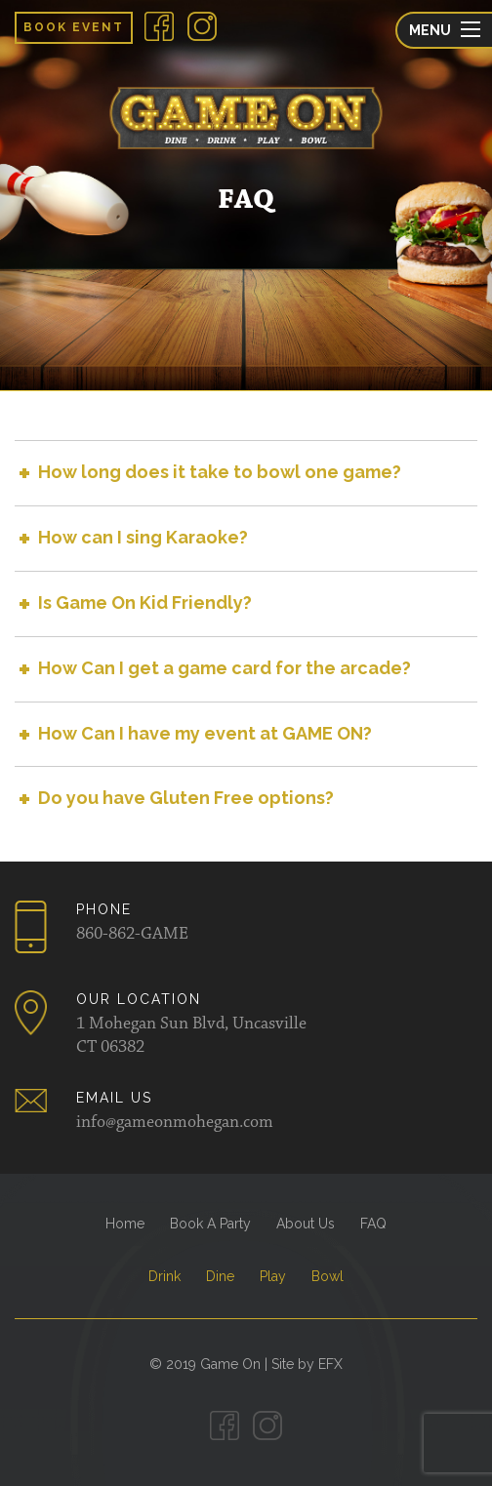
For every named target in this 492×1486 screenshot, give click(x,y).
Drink (164, 1276)
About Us (305, 1223)
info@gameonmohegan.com (174, 1123)
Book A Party (210, 1223)
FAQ (373, 1223)
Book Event (73, 27)
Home (124, 1223)
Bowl (327, 1276)
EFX (330, 1364)
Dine (220, 1276)
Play (273, 1276)
